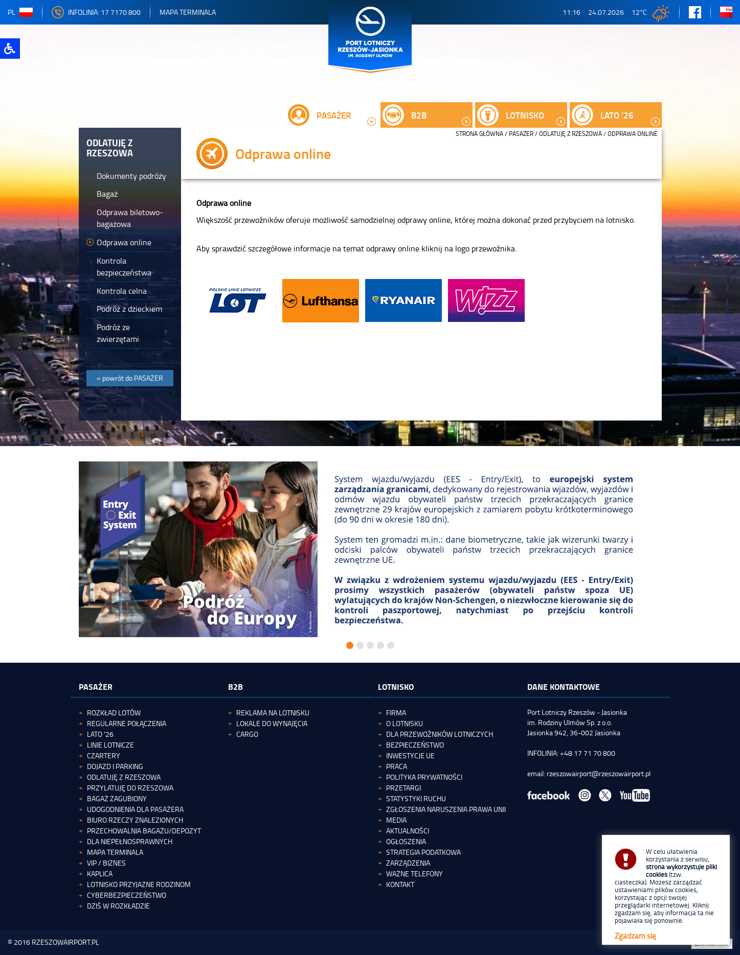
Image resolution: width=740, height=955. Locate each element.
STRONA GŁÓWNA (479, 133)
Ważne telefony (414, 873)
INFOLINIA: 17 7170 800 (96, 12)
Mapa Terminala (188, 12)
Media (396, 820)
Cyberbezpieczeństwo (126, 895)
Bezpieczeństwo (415, 745)
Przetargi (403, 788)
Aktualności (407, 830)
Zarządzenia (408, 863)
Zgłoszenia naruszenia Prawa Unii (446, 809)
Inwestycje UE (410, 755)
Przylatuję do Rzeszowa (130, 788)
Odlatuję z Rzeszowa (570, 133)
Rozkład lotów (114, 712)
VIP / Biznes (106, 863)
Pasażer (521, 133)
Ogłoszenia (406, 841)
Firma (396, 712)
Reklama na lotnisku (272, 712)
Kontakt (400, 884)
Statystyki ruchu (416, 798)
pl (20, 12)
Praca (396, 766)
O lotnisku (404, 723)
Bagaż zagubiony (117, 798)
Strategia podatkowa (423, 852)
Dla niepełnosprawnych (129, 841)
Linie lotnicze (110, 745)
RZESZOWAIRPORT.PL (65, 942)
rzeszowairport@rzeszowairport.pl (599, 773)
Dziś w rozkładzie (118, 906)
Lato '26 (100, 734)
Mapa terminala (115, 852)
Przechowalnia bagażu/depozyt (144, 830)
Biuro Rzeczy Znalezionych (135, 820)
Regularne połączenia (126, 723)
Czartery (103, 755)
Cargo (247, 734)
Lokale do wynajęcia (271, 723)
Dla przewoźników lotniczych (439, 734)
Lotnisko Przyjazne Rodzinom (139, 884)
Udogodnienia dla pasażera (135, 809)
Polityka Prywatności (424, 777)
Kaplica (100, 873)
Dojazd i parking (115, 766)
